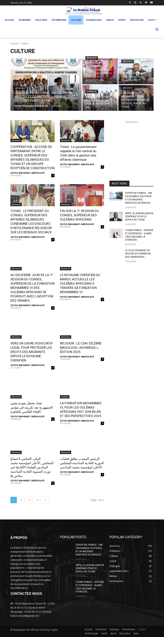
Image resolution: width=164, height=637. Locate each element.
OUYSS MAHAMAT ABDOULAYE (27, 172)
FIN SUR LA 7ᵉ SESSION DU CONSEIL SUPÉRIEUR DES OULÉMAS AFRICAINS (79, 215)
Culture (64, 396)
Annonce (21, 88)
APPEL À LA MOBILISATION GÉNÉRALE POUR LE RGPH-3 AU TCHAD (139, 216)
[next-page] (45, 500)
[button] (156, 29)
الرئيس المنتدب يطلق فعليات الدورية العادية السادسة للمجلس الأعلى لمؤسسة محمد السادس (82, 463)
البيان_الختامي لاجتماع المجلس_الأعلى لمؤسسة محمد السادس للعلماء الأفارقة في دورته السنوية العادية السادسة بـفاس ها (32, 467)
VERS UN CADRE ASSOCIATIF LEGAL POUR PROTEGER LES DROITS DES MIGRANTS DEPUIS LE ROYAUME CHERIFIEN (31, 351)
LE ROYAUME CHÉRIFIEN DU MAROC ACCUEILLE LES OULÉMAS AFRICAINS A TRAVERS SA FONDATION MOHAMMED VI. (80, 283)
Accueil (14, 43)
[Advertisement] (131, 143)
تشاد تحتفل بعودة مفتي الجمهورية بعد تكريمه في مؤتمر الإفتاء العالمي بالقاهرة (31, 407)
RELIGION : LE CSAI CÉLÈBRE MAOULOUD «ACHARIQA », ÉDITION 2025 (81, 347)
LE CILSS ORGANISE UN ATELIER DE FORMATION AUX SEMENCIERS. (138, 253)
